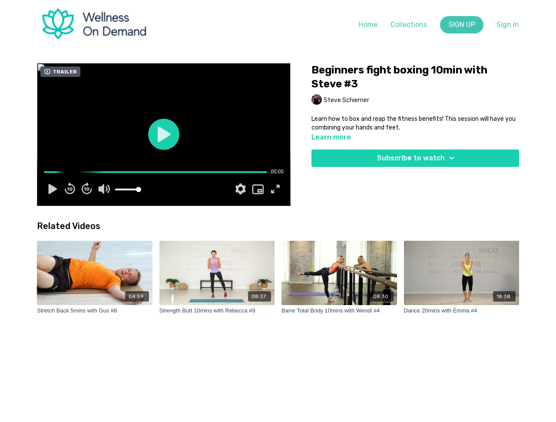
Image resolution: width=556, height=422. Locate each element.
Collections (409, 24)
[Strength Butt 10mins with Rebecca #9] (217, 310)
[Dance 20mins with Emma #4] (462, 310)
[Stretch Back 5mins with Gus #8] (94, 310)
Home (368, 24)
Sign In (507, 24)
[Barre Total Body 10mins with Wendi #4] (339, 310)
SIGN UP (462, 24)
